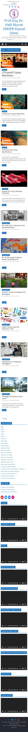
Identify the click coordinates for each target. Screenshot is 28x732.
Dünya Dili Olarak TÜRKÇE (7, 462)
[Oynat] (3, 519)
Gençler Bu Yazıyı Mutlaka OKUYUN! (12, 192)
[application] (14, 513)
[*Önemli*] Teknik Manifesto (13, 114)
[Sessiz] (23, 519)
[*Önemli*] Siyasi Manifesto (10, 4)
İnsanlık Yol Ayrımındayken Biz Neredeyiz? (14, 293)
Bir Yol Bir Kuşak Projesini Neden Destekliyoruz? (12, 258)
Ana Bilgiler (5, 189)
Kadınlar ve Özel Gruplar (6, 455)
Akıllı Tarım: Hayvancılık (6, 452)
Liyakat (2, 434)
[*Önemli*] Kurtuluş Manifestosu (10, 151)
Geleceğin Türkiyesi (5, 448)
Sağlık (2, 429)
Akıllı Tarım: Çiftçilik (5, 450)
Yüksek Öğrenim (5, 445)
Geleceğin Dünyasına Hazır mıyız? (12, 397)
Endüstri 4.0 (3, 438)
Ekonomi (3, 436)
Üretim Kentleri (4, 443)
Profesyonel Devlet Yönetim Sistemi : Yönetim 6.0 (13, 469)
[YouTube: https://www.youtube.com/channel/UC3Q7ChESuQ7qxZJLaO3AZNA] (2, 497)
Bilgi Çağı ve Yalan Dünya (7, 459)
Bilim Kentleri (4, 441)
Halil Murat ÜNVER (16, 78)
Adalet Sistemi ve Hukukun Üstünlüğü (10, 471)
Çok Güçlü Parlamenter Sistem (8, 466)
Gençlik (2, 431)
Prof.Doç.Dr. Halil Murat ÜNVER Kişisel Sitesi (14, 26)
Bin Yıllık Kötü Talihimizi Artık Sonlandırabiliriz (13, 226)
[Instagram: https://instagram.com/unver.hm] (13, 497)
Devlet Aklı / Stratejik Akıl (7, 457)
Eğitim (2, 427)
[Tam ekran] (25, 519)
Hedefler (4, 69)
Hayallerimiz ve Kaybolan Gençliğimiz (11, 363)
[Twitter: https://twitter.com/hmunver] (5, 497)
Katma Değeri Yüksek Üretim (8, 464)
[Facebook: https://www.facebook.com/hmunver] (9, 497)
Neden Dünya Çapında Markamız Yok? (10, 328)
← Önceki (4, 419)
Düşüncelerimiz (6, 223)
